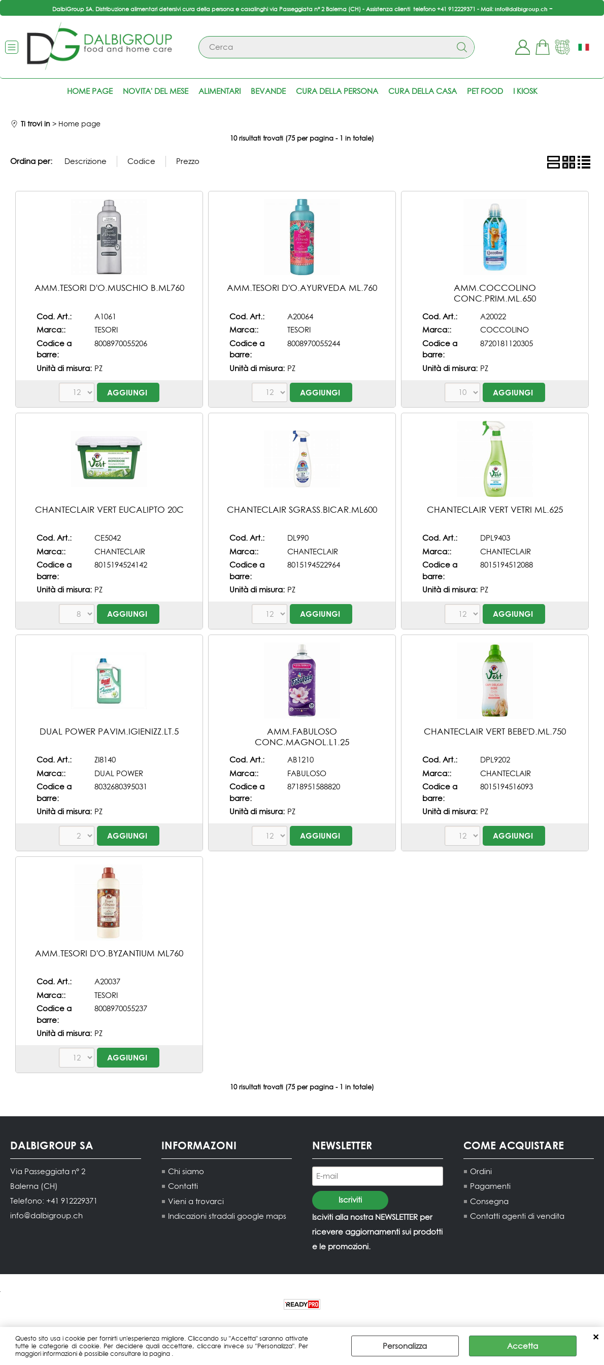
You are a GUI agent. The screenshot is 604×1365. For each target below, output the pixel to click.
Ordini (481, 1171)
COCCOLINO (504, 330)
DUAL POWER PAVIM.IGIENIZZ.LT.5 (109, 731)
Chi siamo (186, 1171)
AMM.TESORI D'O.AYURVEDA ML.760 (302, 287)
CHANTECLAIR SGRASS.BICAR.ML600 (302, 509)
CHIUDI (595, 1337)
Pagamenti (490, 1186)
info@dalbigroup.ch (521, 9)
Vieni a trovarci (196, 1201)
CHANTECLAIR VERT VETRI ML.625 (495, 509)
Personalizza (405, 1346)
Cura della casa (422, 91)
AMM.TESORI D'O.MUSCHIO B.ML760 (109, 287)
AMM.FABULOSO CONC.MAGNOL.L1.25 (302, 736)
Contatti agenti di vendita (517, 1216)
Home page (90, 91)
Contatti (183, 1186)
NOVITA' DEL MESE (155, 91)
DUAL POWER (118, 773)
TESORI (106, 330)
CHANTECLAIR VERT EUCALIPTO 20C (109, 509)
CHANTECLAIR (119, 551)
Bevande (268, 91)
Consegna (489, 1201)
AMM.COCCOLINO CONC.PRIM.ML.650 (495, 293)
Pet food (485, 91)
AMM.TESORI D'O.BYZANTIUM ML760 (109, 953)
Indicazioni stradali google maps (227, 1216)
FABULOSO (306, 773)
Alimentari (219, 91)
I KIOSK (525, 91)
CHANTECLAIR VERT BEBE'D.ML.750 (495, 731)
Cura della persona (337, 91)
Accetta (522, 1346)
